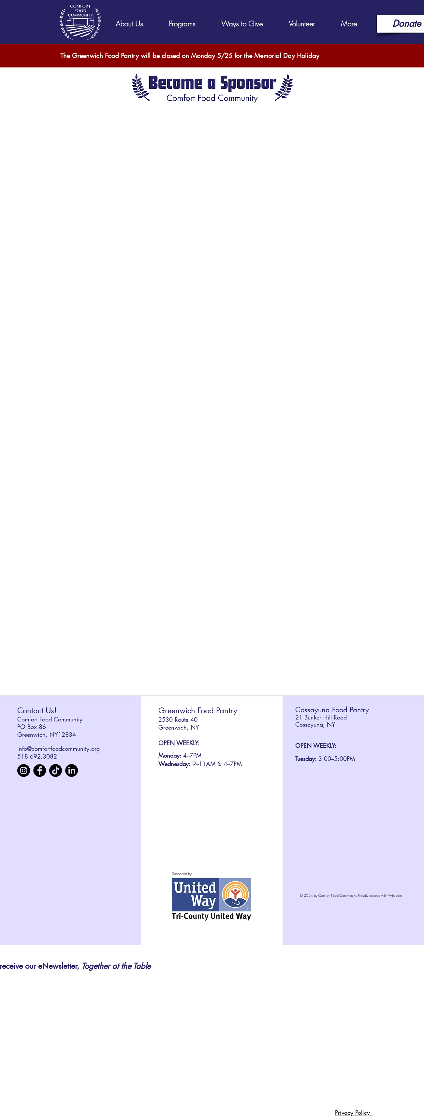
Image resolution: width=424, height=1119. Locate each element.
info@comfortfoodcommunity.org (58, 748)
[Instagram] (23, 770)
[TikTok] (55, 770)
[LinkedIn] (71, 770)
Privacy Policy (353, 1112)
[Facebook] (39, 770)
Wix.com (395, 895)
